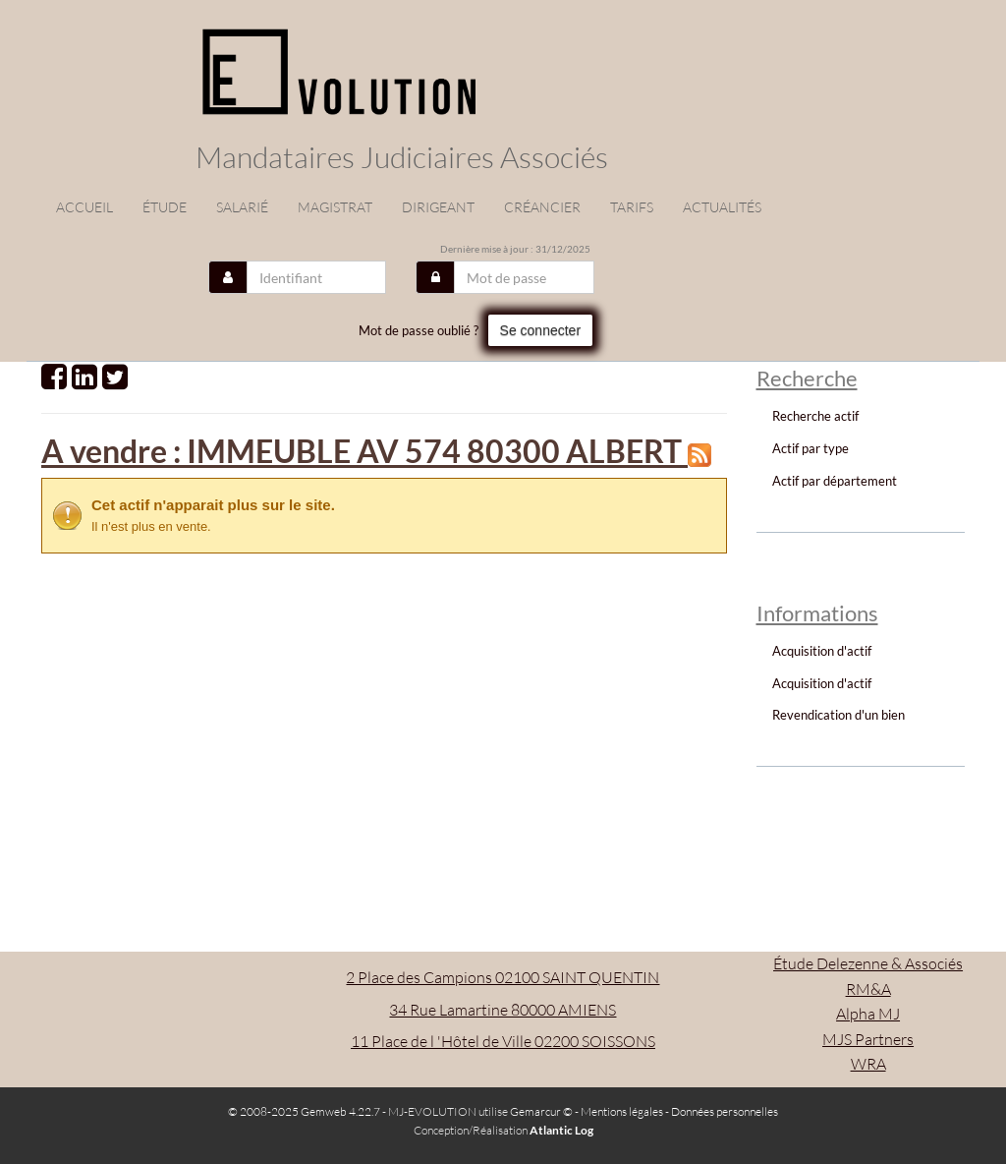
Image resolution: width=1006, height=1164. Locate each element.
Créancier (542, 207)
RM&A (868, 989)
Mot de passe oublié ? (418, 330)
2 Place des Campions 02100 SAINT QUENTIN (502, 977)
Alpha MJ (868, 1013)
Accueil (84, 207)
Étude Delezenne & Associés (868, 963)
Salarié (242, 207)
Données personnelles (724, 1111)
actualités (722, 207)
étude (164, 207)
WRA (868, 1064)
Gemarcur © (541, 1111)
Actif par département (834, 481)
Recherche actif (815, 416)
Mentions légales (622, 1111)
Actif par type (810, 448)
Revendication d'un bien (838, 715)
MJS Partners (868, 1039)
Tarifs (631, 207)
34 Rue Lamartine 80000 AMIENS (502, 1009)
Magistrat (335, 207)
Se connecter (541, 330)
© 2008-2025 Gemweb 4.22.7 (304, 1111)
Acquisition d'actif (821, 651)
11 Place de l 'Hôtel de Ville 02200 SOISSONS (503, 1041)
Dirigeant (438, 207)
